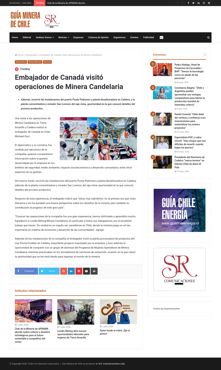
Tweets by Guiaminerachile (166, 308)
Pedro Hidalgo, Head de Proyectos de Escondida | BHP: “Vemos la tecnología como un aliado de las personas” (189, 71)
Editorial (27, 37)
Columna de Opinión (98, 37)
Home (15, 37)
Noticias (62, 37)
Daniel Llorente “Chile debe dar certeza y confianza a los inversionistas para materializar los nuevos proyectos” (190, 121)
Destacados (31, 55)
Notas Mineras (35, 62)
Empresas (78, 37)
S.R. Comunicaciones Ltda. (112, 363)
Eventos (134, 37)
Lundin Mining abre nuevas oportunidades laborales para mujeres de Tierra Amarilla (73, 334)
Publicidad (148, 37)
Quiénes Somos (44, 37)
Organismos (119, 37)
